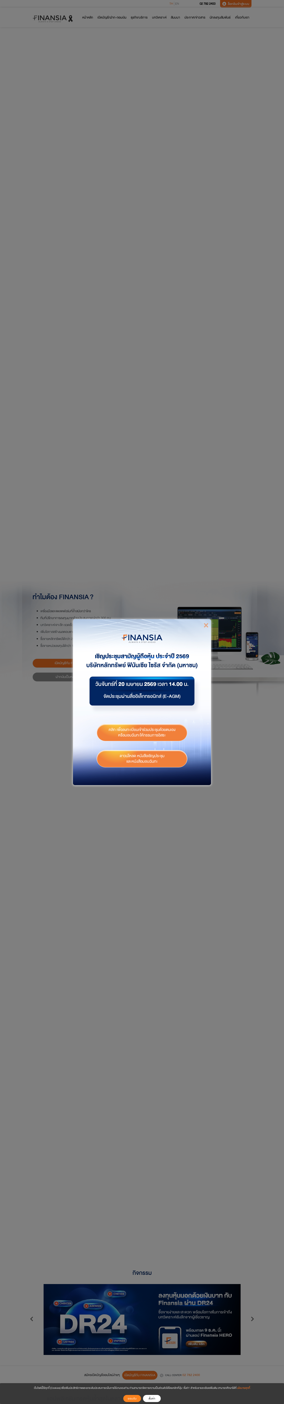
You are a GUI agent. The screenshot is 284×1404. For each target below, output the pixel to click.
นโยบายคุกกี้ (243, 1388)
